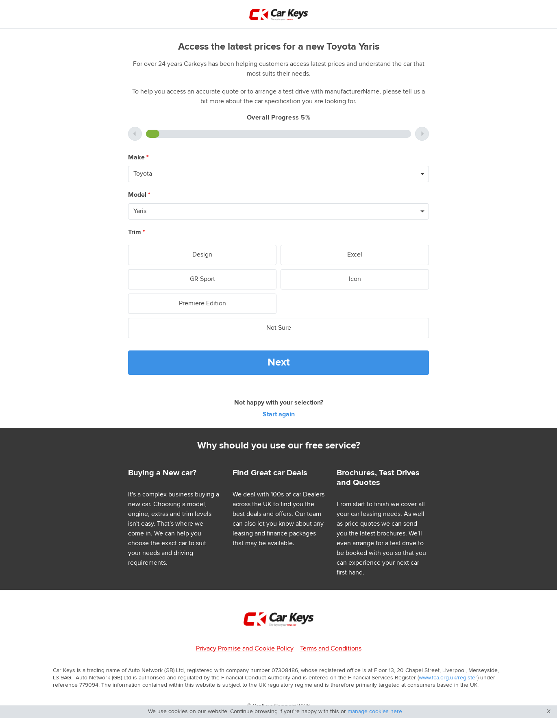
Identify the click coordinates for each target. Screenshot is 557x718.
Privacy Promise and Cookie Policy (245, 649)
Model (139, 195)
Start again (279, 414)
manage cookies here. (375, 711)
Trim (136, 232)
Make (138, 157)
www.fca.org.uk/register (448, 677)
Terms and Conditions (330, 649)
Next (279, 362)
